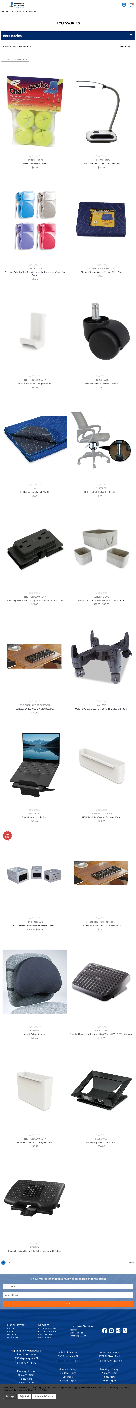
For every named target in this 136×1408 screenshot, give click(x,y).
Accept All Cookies (44, 1396)
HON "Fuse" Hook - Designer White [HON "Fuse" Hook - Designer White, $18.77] (34, 383)
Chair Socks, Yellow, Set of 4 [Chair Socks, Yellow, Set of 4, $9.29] (35, 163)
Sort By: (6, 59)
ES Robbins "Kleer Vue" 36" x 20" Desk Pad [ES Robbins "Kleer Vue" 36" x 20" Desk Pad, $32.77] (101, 925)
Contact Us (12, 1331)
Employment (13, 1337)
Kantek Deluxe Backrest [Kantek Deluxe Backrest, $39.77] (35, 1034)
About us (11, 1328)
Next (131, 1262)
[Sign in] (123, 4)
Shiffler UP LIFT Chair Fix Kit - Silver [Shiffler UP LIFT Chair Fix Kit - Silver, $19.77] (101, 492)
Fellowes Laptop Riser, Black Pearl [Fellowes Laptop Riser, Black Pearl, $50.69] (101, 1142)
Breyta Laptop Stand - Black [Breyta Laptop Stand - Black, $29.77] (35, 817)
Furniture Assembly (47, 1328)
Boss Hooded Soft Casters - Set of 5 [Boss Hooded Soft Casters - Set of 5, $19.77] (101, 383)
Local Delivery (44, 1337)
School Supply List (78, 1335)
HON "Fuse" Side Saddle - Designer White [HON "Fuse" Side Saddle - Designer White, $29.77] (101, 817)
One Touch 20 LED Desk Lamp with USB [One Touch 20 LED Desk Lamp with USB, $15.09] (101, 163)
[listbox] (19, 59)
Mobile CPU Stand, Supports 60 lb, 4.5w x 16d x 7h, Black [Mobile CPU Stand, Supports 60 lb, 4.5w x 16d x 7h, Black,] (101, 709)
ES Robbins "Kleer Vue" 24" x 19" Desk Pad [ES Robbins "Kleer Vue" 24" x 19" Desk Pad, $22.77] (35, 709)
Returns (73, 1329)
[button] (68, 46)
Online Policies (76, 1332)
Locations (11, 1334)
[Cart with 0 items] (130, 4)
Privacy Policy (41, 1390)
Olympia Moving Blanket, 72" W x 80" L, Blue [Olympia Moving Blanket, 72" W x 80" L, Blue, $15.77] (101, 272)
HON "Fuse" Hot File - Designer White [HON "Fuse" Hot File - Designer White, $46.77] (34, 1142)
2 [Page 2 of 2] (9, 1262)
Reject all (24, 1396)
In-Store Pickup (45, 1334)
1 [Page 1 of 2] (3, 1262)
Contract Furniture (47, 1331)
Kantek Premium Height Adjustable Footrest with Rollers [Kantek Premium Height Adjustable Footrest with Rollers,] (34, 1251)
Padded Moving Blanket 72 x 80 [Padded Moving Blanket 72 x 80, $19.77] (34, 492)
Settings (10, 1396)
